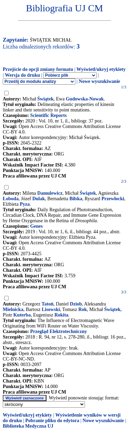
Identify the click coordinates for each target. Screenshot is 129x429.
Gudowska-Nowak (85, 98)
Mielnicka (13, 309)
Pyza (25, 204)
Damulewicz (49, 193)
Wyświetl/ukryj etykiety (101, 69)
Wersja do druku (22, 75)
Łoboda (11, 198)
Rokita (61, 315)
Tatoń (48, 304)
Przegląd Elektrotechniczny (58, 331)
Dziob (76, 304)
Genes (36, 226)
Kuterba (22, 315)
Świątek (45, 98)
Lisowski (51, 309)
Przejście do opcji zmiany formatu (38, 69)
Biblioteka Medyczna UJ (28, 426)
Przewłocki (112, 198)
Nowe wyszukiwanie (99, 81)
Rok (82, 309)
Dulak (38, 198)
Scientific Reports (48, 115)
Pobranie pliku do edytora (52, 420)
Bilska (75, 198)
